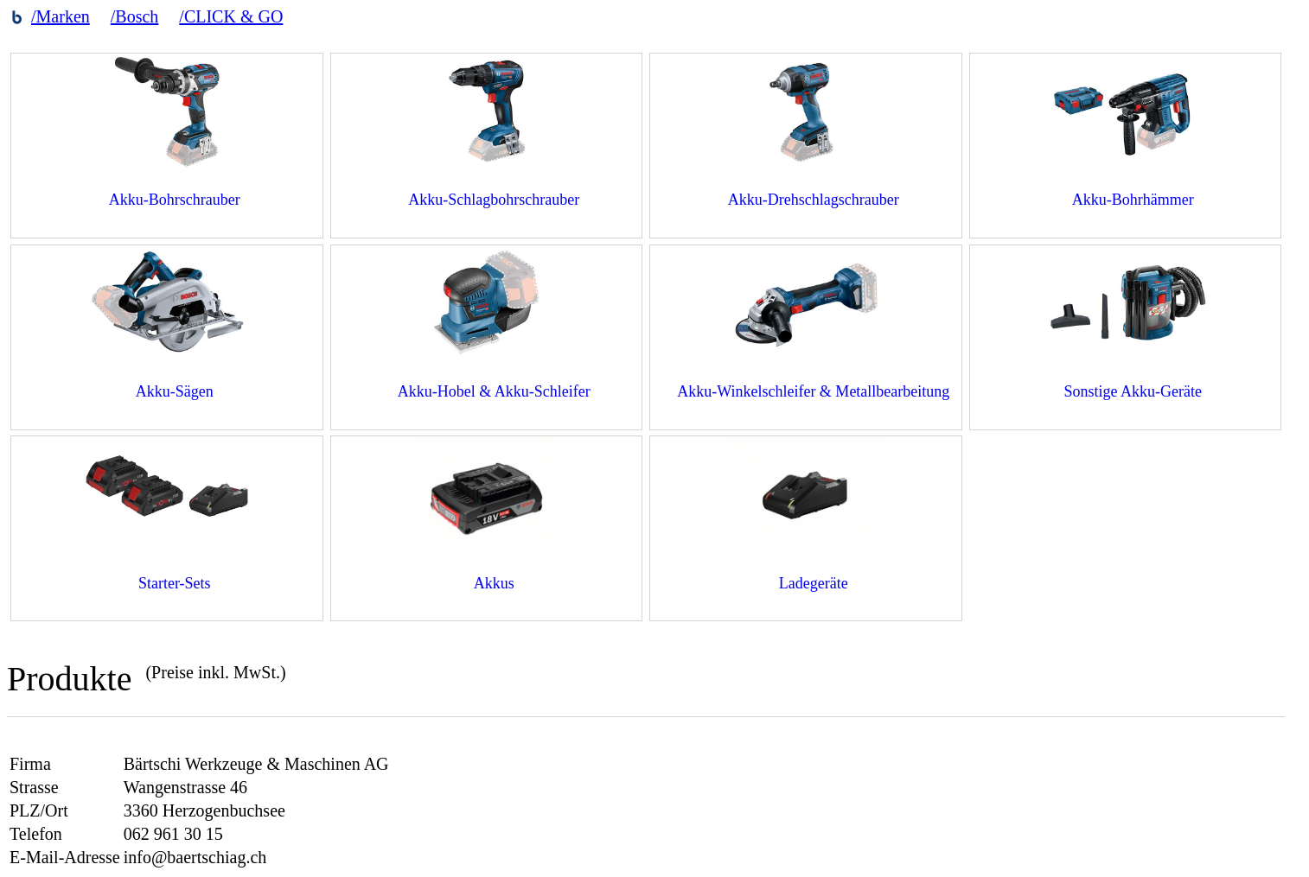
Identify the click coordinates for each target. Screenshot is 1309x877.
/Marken (60, 16)
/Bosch (135, 16)
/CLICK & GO (231, 16)
